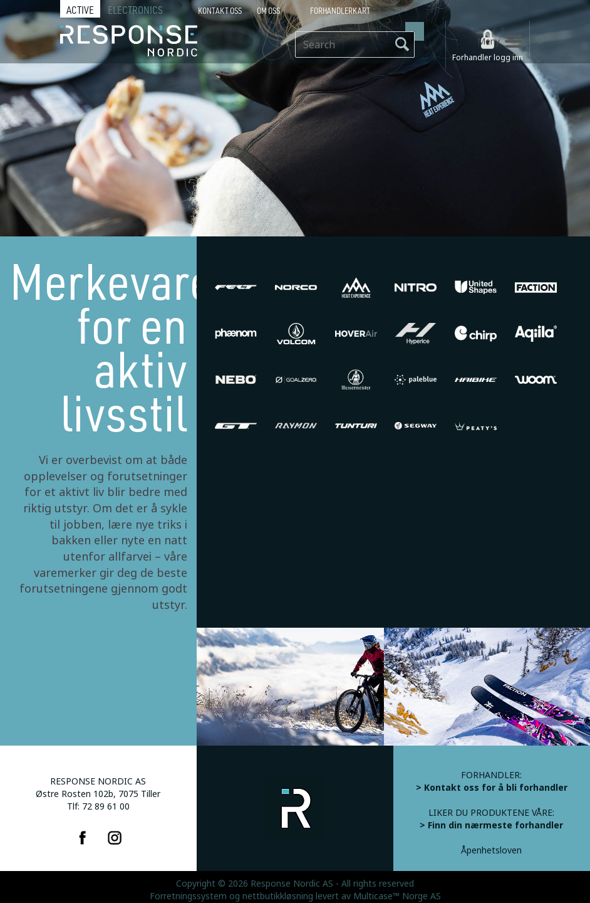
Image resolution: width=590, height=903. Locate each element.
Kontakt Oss (220, 11)
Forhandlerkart (340, 11)
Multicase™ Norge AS (397, 896)
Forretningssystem (188, 896)
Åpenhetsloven (491, 850)
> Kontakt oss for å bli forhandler (491, 787)
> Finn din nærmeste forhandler (491, 825)
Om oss (268, 11)
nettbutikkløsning (277, 896)
